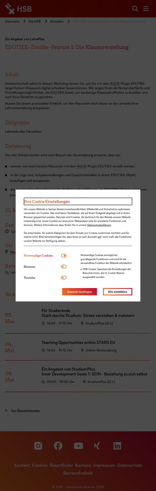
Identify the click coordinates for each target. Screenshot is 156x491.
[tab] (42, 255)
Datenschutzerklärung (99, 225)
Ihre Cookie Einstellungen (47, 201)
